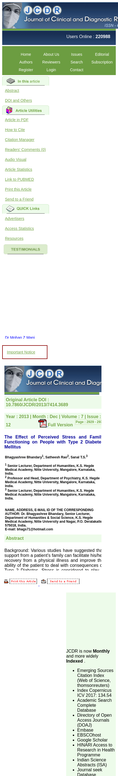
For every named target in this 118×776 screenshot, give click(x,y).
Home (26, 54)
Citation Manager (19, 139)
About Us (51, 54)
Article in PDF (17, 120)
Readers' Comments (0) (25, 149)
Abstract (12, 90)
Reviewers (51, 62)
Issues (76, 54)
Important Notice (21, 352)
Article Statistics (18, 169)
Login (51, 70)
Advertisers (14, 218)
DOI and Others (18, 100)
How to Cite (15, 129)
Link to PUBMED (19, 179)
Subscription (101, 62)
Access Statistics (19, 228)
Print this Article (18, 189)
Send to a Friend (19, 199)
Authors (26, 62)
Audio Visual (15, 159)
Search (77, 62)
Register (26, 70)
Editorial (102, 54)
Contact (76, 70)
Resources (14, 238)
